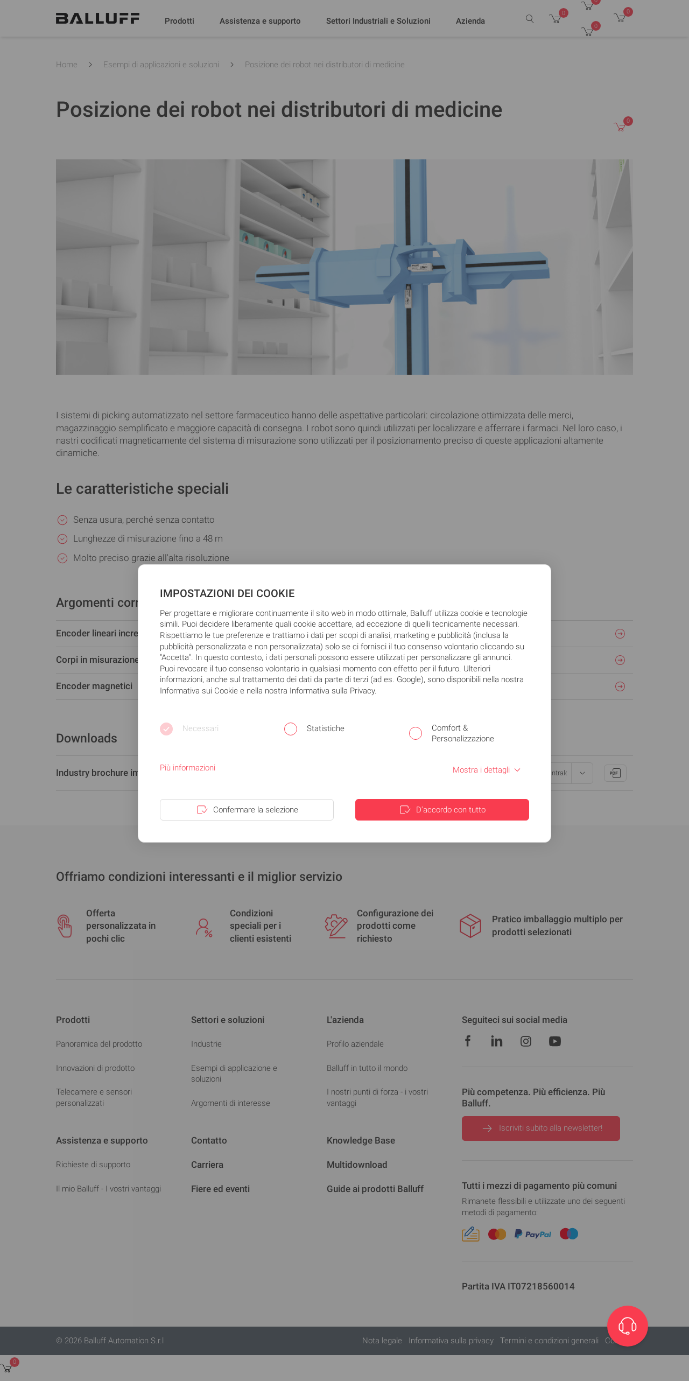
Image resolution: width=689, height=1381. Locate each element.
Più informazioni (187, 768)
